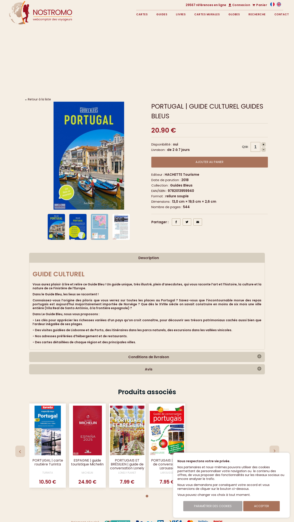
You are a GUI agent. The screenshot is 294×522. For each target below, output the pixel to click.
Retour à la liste (39, 99)
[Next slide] (274, 451)
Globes (234, 14)
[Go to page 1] (147, 496)
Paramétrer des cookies (213, 506)
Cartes (142, 14)
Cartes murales (207, 14)
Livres (181, 14)
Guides (161, 14)
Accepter (261, 506)
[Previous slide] (20, 451)
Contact (281, 14)
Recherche (257, 14)
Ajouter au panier (209, 162)
